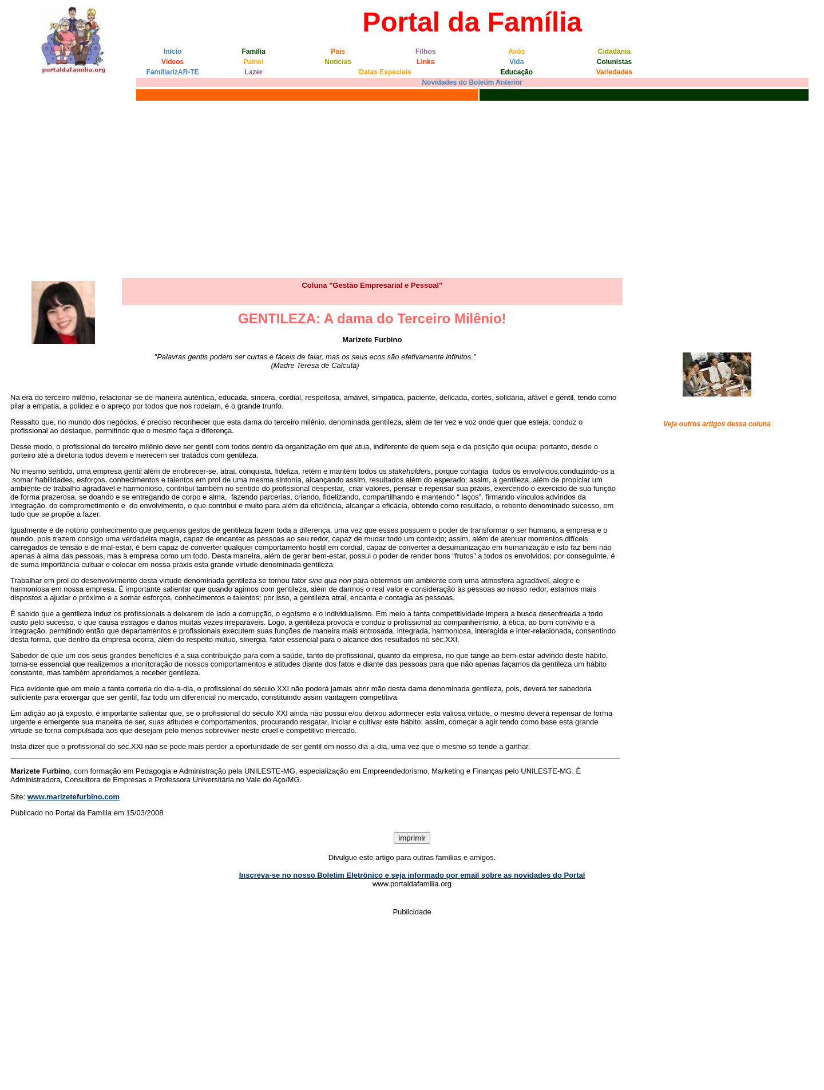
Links (425, 62)
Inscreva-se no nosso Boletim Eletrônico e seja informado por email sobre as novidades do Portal (412, 875)
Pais (338, 51)
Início (172, 51)
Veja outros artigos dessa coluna (717, 424)
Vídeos (172, 62)
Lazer (254, 72)
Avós (516, 51)
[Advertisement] (412, 189)
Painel (254, 62)
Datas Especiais (385, 72)
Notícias (337, 62)
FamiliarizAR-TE (172, 72)
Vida (516, 62)
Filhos (425, 51)
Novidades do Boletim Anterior (472, 82)
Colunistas (614, 62)
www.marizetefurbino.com (73, 796)
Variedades (614, 72)
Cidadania (614, 51)
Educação (516, 72)
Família (254, 51)
